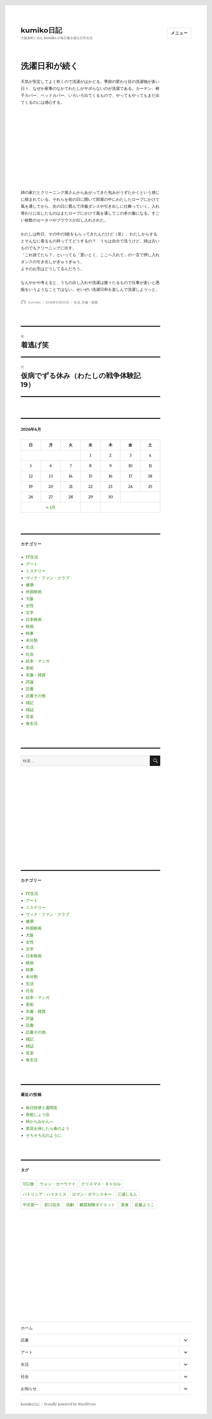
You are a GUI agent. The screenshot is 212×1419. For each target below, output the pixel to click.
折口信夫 (52, 1204)
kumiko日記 (41, 30)
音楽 (30, 716)
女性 (30, 605)
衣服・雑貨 (90, 302)
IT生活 (32, 557)
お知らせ (29, 1388)
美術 (30, 667)
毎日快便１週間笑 (41, 1107)
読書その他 (36, 695)
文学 (30, 612)
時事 (30, 633)
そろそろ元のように (43, 1135)
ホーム (27, 1328)
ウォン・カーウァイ (58, 1184)
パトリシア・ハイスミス (44, 1194)
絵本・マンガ (38, 661)
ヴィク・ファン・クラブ (47, 577)
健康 (30, 584)
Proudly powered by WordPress (70, 1404)
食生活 (32, 723)
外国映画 (34, 591)
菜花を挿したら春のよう (47, 1128)
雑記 (30, 702)
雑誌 (30, 709)
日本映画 (34, 619)
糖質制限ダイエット (97, 1204)
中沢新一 (31, 1204)
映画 (30, 626)
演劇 (70, 1204)
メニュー (179, 33)
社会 (30, 654)
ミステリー (36, 570)
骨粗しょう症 (38, 1114)
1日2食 (28, 1184)
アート (32, 563)
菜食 (125, 1204)
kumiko (34, 302)
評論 (30, 681)
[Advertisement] (91, 147)
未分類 (32, 640)
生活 (77, 302)
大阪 (30, 598)
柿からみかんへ (39, 1121)
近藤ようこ (144, 1204)
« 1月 (50, 507)
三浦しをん (127, 1194)
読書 (30, 688)
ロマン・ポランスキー (92, 1194)
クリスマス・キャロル (101, 1184)
